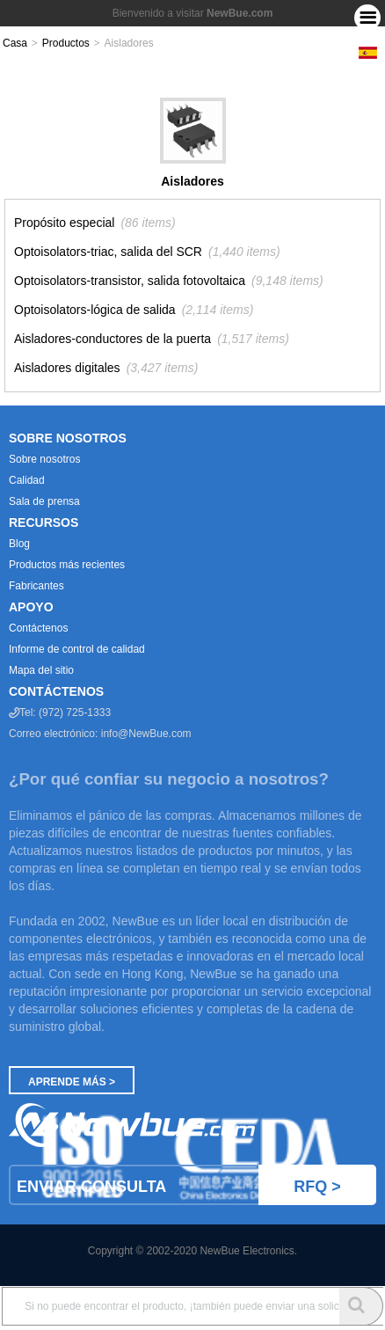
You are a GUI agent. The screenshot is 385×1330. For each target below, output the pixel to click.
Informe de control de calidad (77, 649)
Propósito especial (64, 223)
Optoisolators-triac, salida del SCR (108, 252)
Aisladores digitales (67, 368)
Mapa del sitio (41, 670)
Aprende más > (71, 1082)
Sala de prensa (44, 501)
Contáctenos (38, 628)
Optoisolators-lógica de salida (95, 310)
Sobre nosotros (44, 459)
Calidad (27, 480)
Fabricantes (36, 586)
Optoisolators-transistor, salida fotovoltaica (129, 281)
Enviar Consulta (196, 1185)
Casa (15, 43)
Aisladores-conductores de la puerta (112, 339)
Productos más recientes (67, 565)
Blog (19, 543)
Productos (66, 43)
